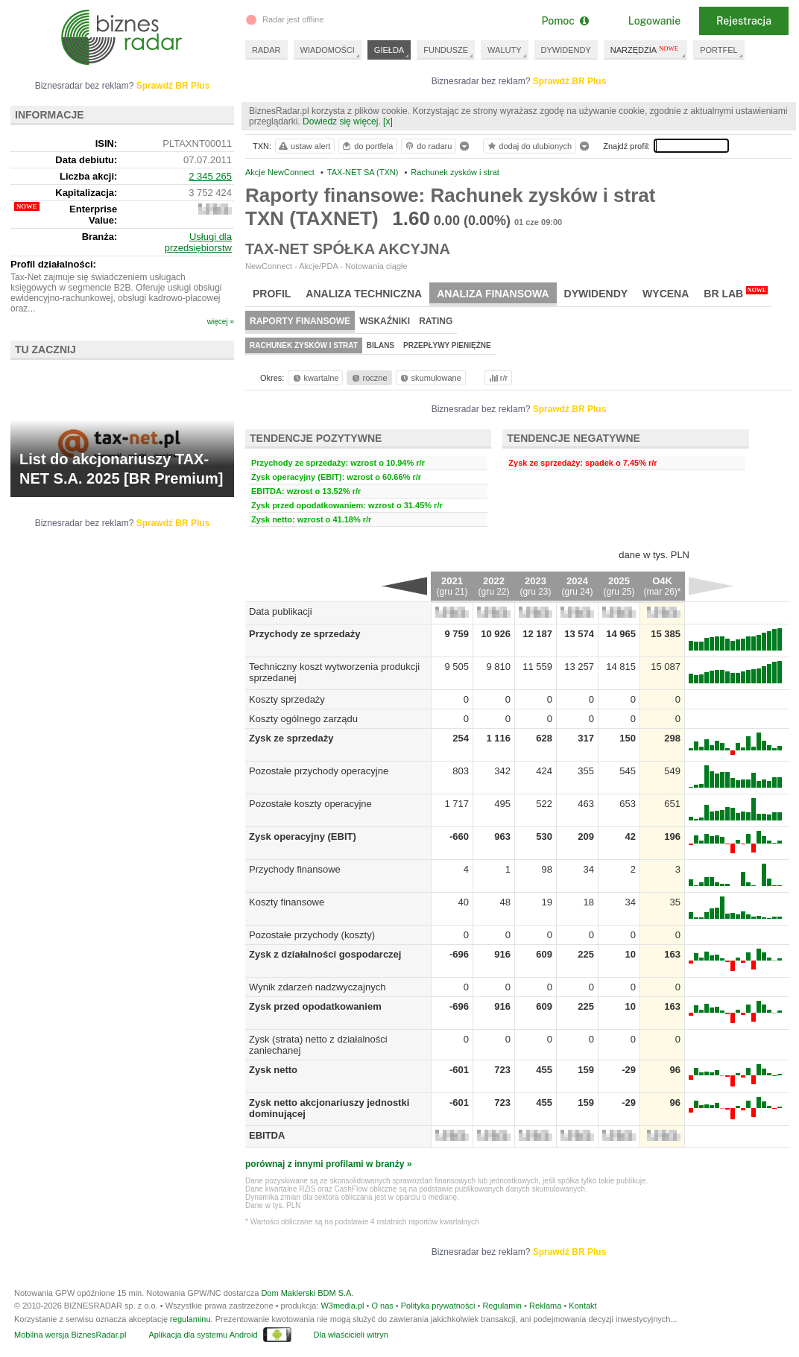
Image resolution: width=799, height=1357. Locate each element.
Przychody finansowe (295, 869)
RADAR (266, 49)
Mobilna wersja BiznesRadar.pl (70, 1334)
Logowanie (654, 21)
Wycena (665, 294)
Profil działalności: (53, 264)
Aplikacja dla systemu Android (202, 1334)
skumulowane (429, 378)
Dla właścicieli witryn (351, 1334)
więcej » (220, 321)
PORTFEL (719, 49)
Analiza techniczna (364, 294)
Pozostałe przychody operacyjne (318, 770)
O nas (382, 1305)
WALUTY (504, 49)
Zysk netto (273, 1069)
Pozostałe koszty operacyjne (310, 803)
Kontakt (582, 1305)
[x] (388, 121)
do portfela (367, 146)
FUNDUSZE (445, 49)
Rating (435, 321)
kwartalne (315, 378)
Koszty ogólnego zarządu (303, 718)
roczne (369, 378)
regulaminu (190, 1319)
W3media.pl (342, 1305)
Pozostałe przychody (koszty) (312, 934)
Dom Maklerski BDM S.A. (307, 1292)
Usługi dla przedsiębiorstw (198, 242)
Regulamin (502, 1305)
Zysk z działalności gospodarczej (325, 954)
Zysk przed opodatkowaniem (315, 1006)
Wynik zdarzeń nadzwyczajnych (317, 987)
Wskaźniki (384, 321)
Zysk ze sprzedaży (291, 738)
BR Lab (736, 293)
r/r (497, 378)
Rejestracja (743, 21)
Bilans (380, 345)
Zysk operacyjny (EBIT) (302, 836)
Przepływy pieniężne (447, 345)
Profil (272, 294)
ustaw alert (303, 146)
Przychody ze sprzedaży (305, 633)
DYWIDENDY (566, 49)
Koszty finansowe (286, 902)
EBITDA (267, 1135)
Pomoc (564, 21)
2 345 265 (210, 176)
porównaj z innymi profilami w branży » (328, 1164)
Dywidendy (596, 294)
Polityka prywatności (438, 1305)
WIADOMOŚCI (327, 49)
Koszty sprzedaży (287, 699)
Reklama (545, 1305)
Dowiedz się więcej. (342, 121)
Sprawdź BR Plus (570, 81)
